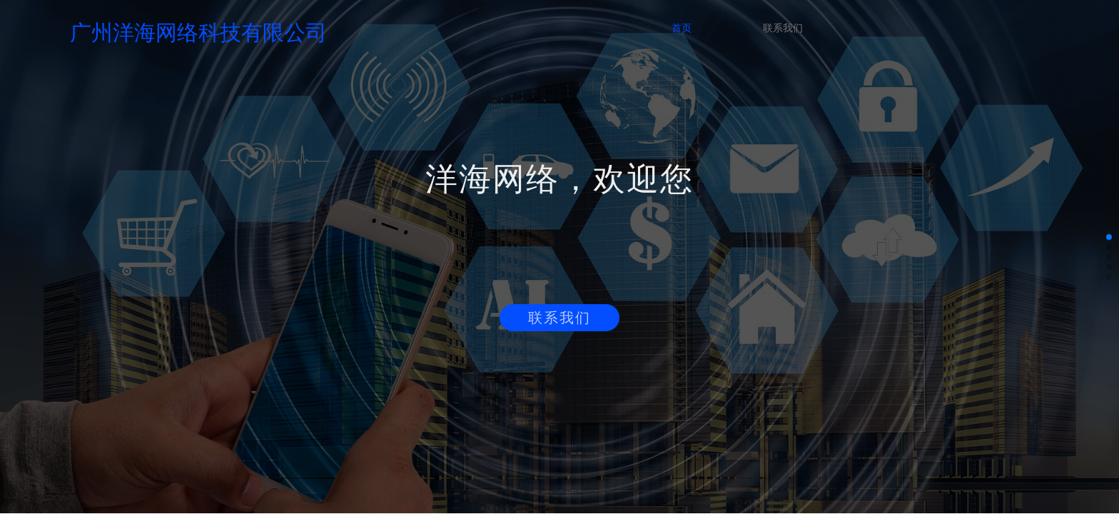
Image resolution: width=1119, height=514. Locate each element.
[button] (1109, 237)
